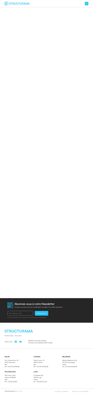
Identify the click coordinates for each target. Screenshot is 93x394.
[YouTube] (21, 341)
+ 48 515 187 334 (41, 382)
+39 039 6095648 (13, 366)
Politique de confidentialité (80, 391)
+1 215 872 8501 (12, 382)
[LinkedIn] (16, 341)
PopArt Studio (19, 391)
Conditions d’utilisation (61, 391)
